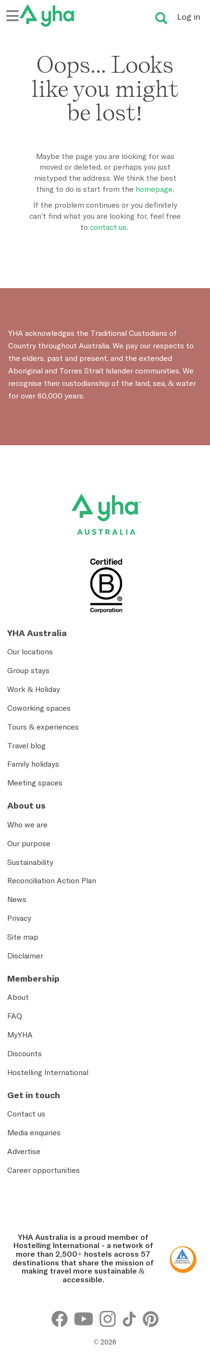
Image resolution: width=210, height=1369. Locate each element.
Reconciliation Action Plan (51, 880)
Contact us (26, 1113)
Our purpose (28, 843)
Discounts (24, 1053)
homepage (154, 189)
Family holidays (33, 764)
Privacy (19, 918)
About (18, 997)
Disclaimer (25, 955)
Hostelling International (47, 1072)
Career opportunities (43, 1170)
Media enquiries (34, 1132)
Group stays (28, 670)
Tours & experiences (43, 726)
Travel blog (26, 745)
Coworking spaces (39, 708)
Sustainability (30, 862)
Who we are (27, 824)
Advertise (23, 1151)
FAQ (14, 1016)
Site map (22, 937)
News (16, 899)
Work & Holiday (33, 689)
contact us (108, 227)
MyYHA (20, 1034)
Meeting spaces (34, 782)
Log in (188, 16)
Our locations (30, 651)
